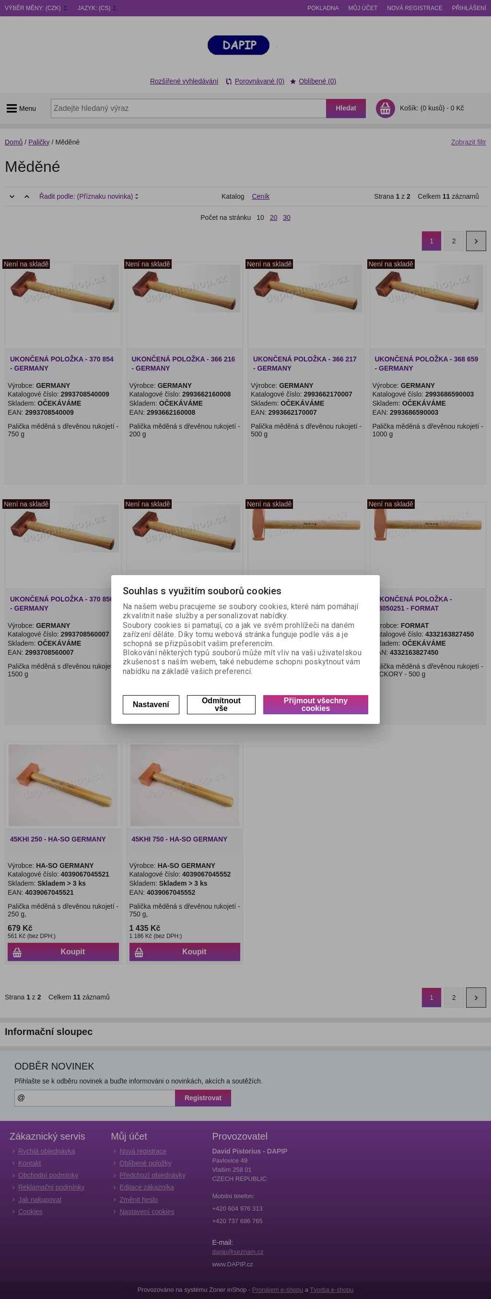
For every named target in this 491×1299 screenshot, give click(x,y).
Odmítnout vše (221, 704)
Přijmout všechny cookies (316, 704)
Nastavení (151, 704)
